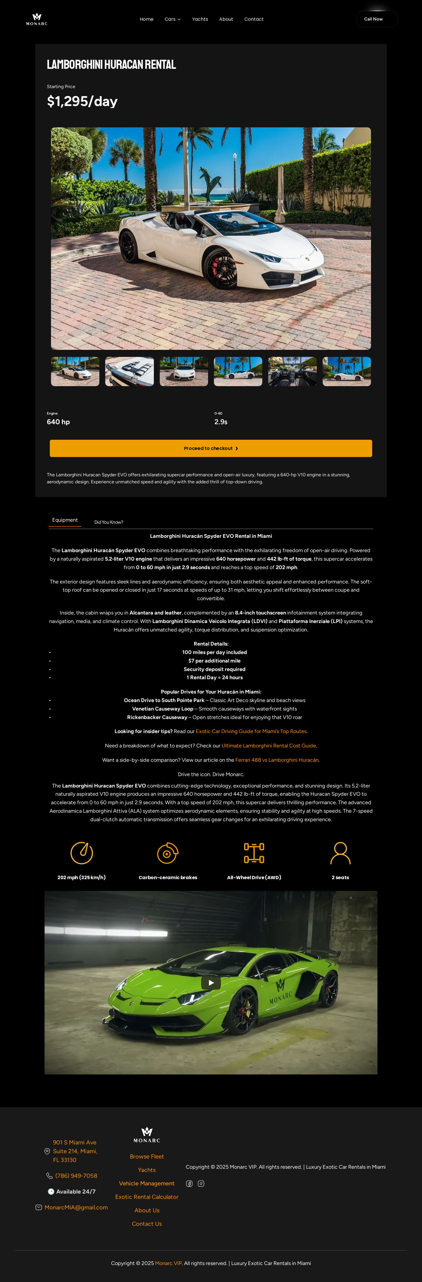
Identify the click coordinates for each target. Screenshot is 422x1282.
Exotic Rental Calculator (146, 1196)
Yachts (147, 1169)
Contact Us (147, 1223)
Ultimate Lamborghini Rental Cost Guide (269, 745)
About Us (147, 1210)
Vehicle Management (147, 1183)
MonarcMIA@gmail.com (76, 1207)
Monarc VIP (168, 1263)
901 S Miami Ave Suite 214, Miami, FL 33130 (76, 1151)
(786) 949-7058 (76, 1175)
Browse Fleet (147, 1156)
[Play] (211, 983)
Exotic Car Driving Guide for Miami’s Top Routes (251, 731)
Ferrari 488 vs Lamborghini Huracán (277, 760)
